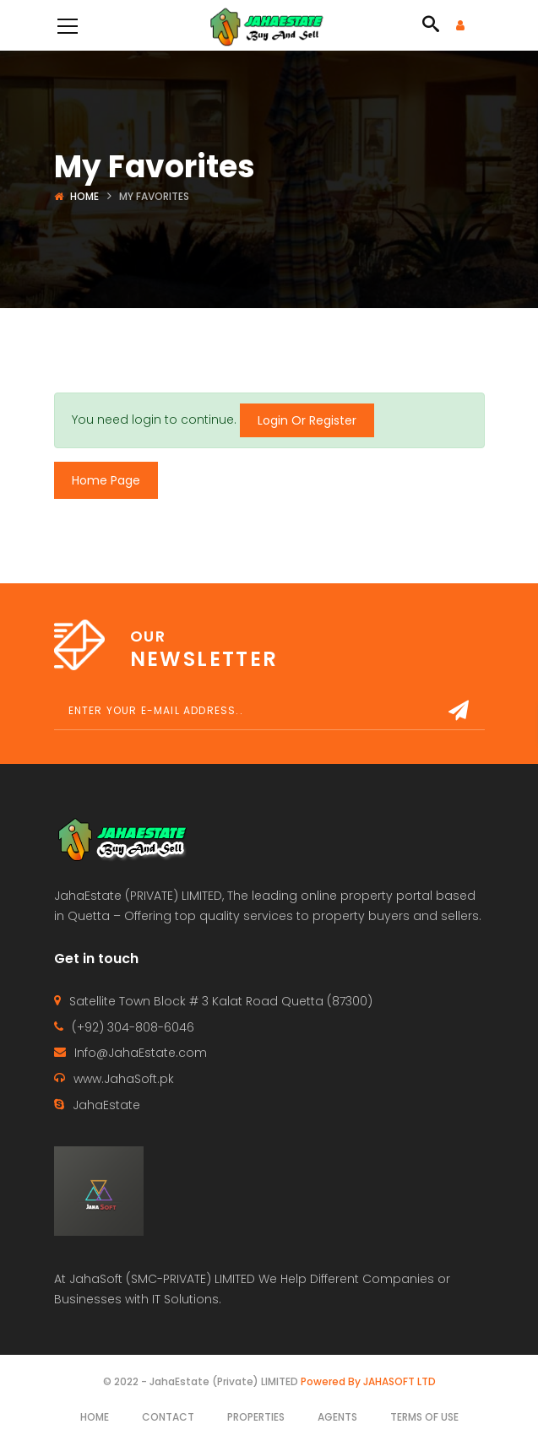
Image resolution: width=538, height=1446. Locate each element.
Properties (256, 1417)
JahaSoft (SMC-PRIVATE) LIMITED (162, 1278)
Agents (337, 1417)
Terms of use (424, 1417)
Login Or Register (307, 420)
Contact (168, 1417)
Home (84, 196)
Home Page (106, 480)
